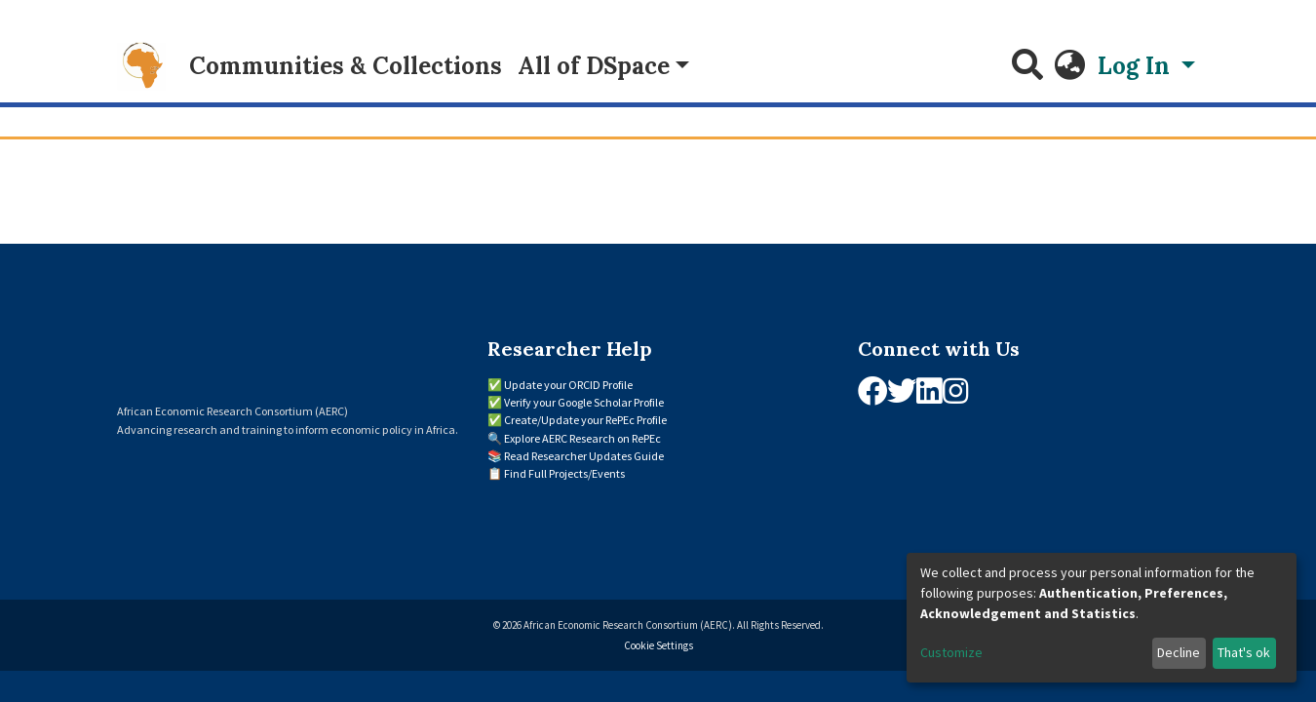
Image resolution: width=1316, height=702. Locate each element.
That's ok (1244, 652)
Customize (951, 652)
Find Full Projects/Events (564, 473)
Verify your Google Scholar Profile (584, 402)
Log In (1137, 66)
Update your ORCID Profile (568, 384)
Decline (1178, 652)
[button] (1070, 66)
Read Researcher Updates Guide (584, 455)
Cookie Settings (658, 645)
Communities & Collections (345, 66)
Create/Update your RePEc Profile (585, 419)
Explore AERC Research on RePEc (582, 438)
